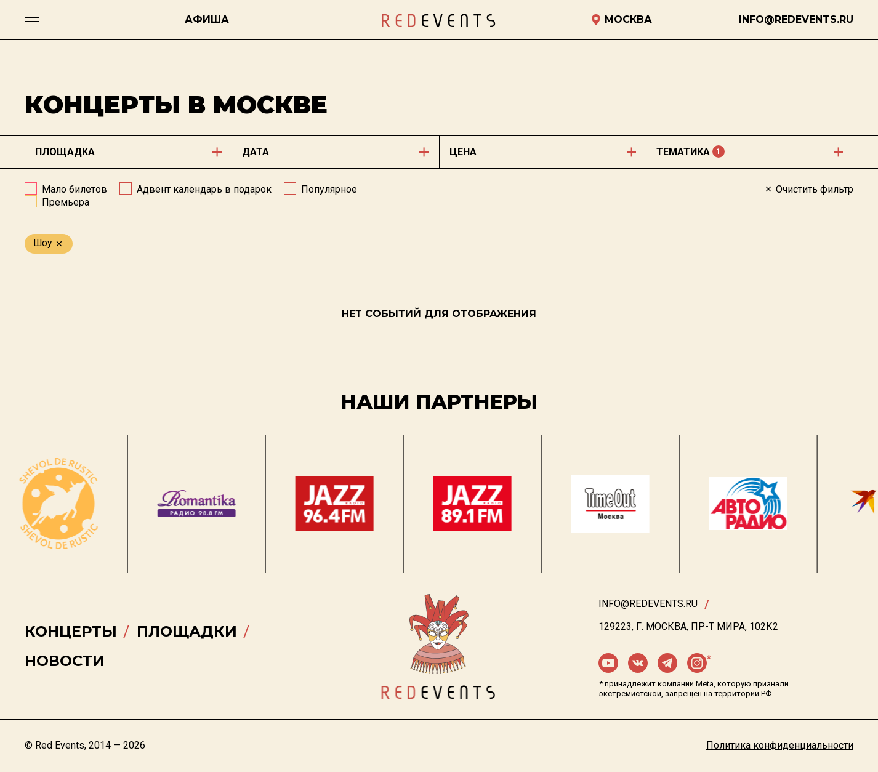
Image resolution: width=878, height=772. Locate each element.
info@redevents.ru (648, 603)
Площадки (187, 631)
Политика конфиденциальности (779, 745)
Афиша (207, 19)
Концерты (71, 631)
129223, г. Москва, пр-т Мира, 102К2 (688, 626)
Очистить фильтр (808, 189)
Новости (65, 661)
